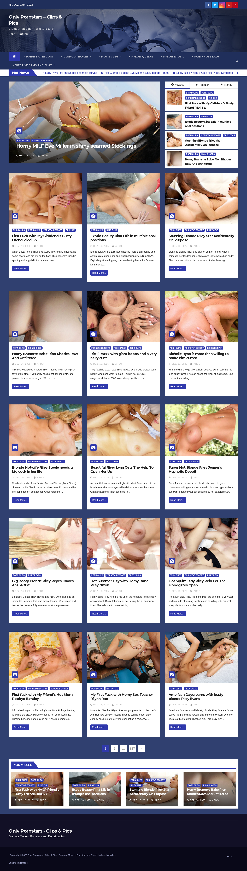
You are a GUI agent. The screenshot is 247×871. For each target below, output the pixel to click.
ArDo (43, 155)
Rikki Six (213, 98)
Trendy (226, 84)
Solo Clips (135, 348)
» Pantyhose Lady (206, 56)
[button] (237, 60)
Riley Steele (57, 462)
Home (230, 856)
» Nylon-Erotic (173, 56)
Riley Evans (191, 689)
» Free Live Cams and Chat (33, 65)
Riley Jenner (191, 462)
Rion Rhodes (208, 154)
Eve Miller (23, 141)
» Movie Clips (110, 56)
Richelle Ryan (214, 348)
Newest (177, 84)
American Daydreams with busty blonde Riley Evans (196, 697)
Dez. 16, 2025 (27, 155)
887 (132, 748)
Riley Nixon (135, 575)
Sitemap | (23, 863)
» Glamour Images (76, 56)
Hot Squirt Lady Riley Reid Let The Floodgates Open (197, 583)
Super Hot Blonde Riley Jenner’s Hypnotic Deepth (195, 469)
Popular (202, 84)
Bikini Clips (192, 93)
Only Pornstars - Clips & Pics (40, 831)
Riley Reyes (34, 575)
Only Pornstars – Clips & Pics (42, 855)
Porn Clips (207, 93)
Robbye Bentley (59, 689)
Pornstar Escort (195, 98)
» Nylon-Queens (141, 56)
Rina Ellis (206, 116)
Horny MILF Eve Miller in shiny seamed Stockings (76, 146)
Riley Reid (212, 575)
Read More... (21, 268)
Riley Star (229, 135)
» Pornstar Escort (39, 56)
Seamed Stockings (42, 141)
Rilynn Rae (112, 689)
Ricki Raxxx (120, 348)
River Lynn (112, 462)
